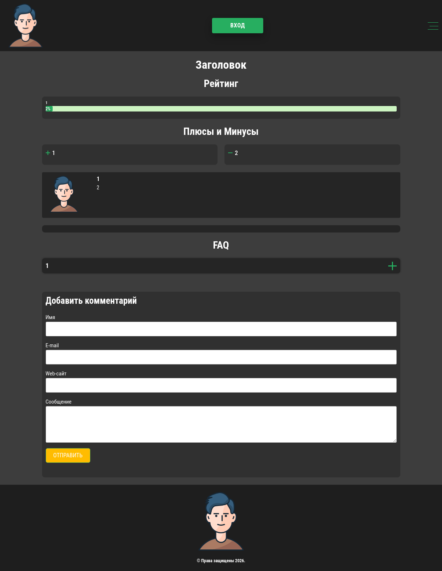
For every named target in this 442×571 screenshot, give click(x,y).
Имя (50, 317)
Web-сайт (56, 373)
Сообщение (59, 401)
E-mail (52, 345)
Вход (237, 25)
